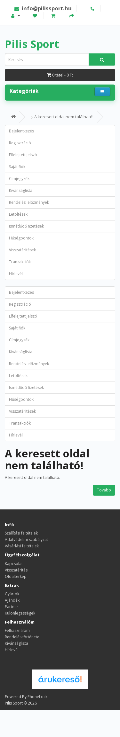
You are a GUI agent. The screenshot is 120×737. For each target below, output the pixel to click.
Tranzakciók (20, 262)
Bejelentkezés (21, 131)
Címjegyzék (19, 178)
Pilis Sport (32, 44)
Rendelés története (22, 637)
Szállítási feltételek (21, 533)
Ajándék (12, 600)
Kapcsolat (14, 563)
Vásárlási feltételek (22, 546)
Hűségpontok (21, 238)
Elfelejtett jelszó (23, 154)
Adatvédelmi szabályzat (26, 539)
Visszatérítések (22, 250)
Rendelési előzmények (29, 202)
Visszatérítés (16, 570)
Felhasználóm (17, 630)
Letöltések (18, 214)
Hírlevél (16, 273)
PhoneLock (37, 696)
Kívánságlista (20, 190)
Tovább (104, 490)
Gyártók (12, 594)
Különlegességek (20, 613)
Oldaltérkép (16, 576)
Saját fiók (17, 166)
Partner (11, 606)
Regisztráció (20, 143)
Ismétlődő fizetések (26, 226)
